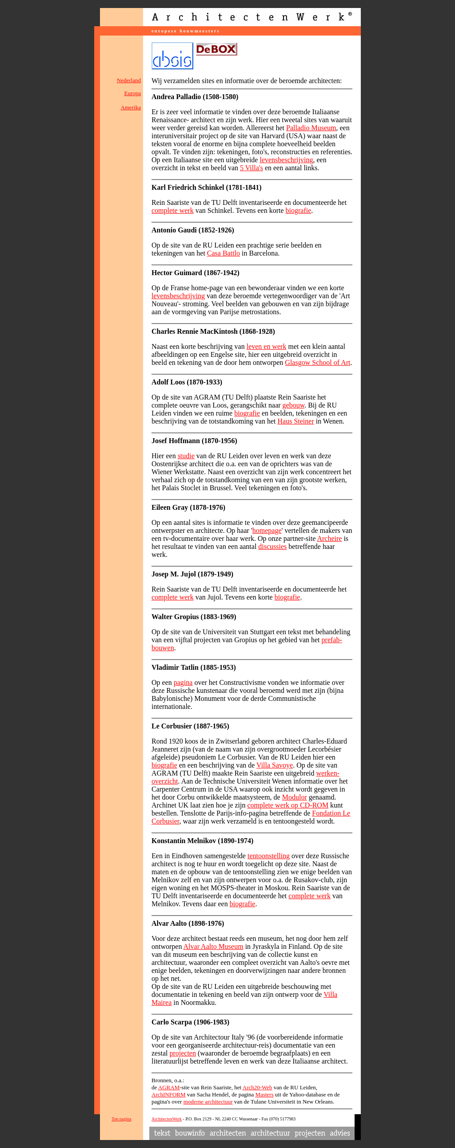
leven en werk (267, 346)
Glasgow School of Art (317, 362)
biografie (298, 210)
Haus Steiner (296, 421)
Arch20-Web (257, 1087)
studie (186, 456)
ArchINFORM (169, 1094)
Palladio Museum (311, 128)
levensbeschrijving (286, 160)
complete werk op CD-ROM (287, 805)
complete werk (173, 210)
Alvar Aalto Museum (213, 946)
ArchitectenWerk (167, 1118)
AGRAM (169, 1087)
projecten (182, 1053)
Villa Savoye (274, 765)
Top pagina (122, 1118)
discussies (272, 546)
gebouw (294, 405)
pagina (183, 682)
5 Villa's (251, 168)
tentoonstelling (268, 856)
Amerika (131, 107)
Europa (132, 93)
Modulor (294, 797)
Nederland (129, 80)
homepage (267, 530)
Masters (264, 1094)
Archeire (329, 538)
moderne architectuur (208, 1101)
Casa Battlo (223, 253)
